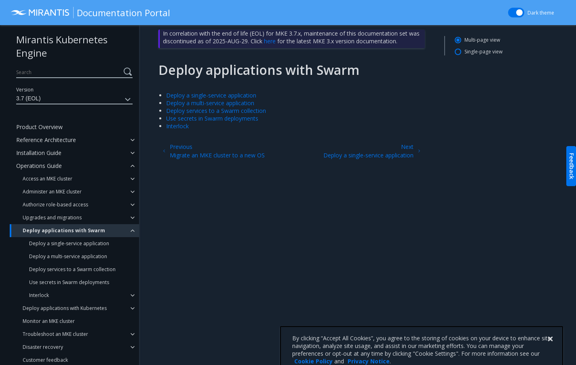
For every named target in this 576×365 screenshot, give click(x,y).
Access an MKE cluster (47, 178)
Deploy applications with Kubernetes (65, 308)
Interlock (39, 295)
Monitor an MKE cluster (49, 321)
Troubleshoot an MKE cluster (55, 334)
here (270, 41)
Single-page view (483, 51)
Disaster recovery (43, 347)
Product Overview (39, 127)
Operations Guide (39, 166)
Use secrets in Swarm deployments (69, 282)
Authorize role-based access (55, 204)
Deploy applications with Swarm (64, 230)
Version (25, 89)
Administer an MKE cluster (52, 191)
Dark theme (540, 12)
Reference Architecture (46, 140)
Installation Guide (38, 153)
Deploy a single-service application (69, 243)
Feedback (572, 166)
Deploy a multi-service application (68, 256)
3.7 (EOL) (74, 99)
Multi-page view (482, 39)
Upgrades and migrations (52, 217)
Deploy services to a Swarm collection (72, 269)
